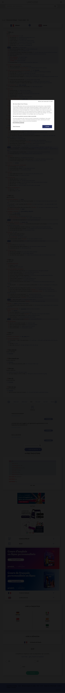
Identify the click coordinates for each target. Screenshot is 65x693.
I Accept (47, 126)
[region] (32, 115)
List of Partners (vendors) (18, 122)
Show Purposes (16, 126)
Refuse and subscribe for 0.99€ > (45, 101)
